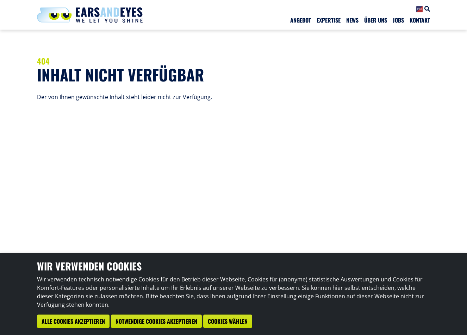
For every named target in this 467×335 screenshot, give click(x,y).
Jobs (398, 20)
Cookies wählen (228, 321)
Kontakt (420, 20)
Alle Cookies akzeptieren (73, 321)
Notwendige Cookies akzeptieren (156, 321)
